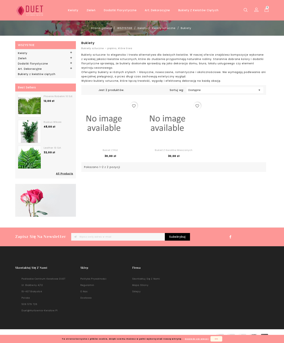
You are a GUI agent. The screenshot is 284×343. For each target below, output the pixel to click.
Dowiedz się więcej (197, 338)
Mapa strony (140, 285)
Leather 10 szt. (53, 147)
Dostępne (225, 90)
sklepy (136, 291)
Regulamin (87, 285)
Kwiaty (73, 10)
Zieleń (91, 10)
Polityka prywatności (93, 278)
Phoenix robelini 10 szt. (58, 96)
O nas (84, 291)
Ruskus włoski (53, 122)
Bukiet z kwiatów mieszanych (173, 150)
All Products (64, 173)
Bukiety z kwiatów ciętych (198, 10)
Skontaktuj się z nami (146, 278)
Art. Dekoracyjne (157, 10)
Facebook (231, 238)
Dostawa (86, 297)
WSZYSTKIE (26, 45)
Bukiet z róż (110, 150)
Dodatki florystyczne (120, 10)
